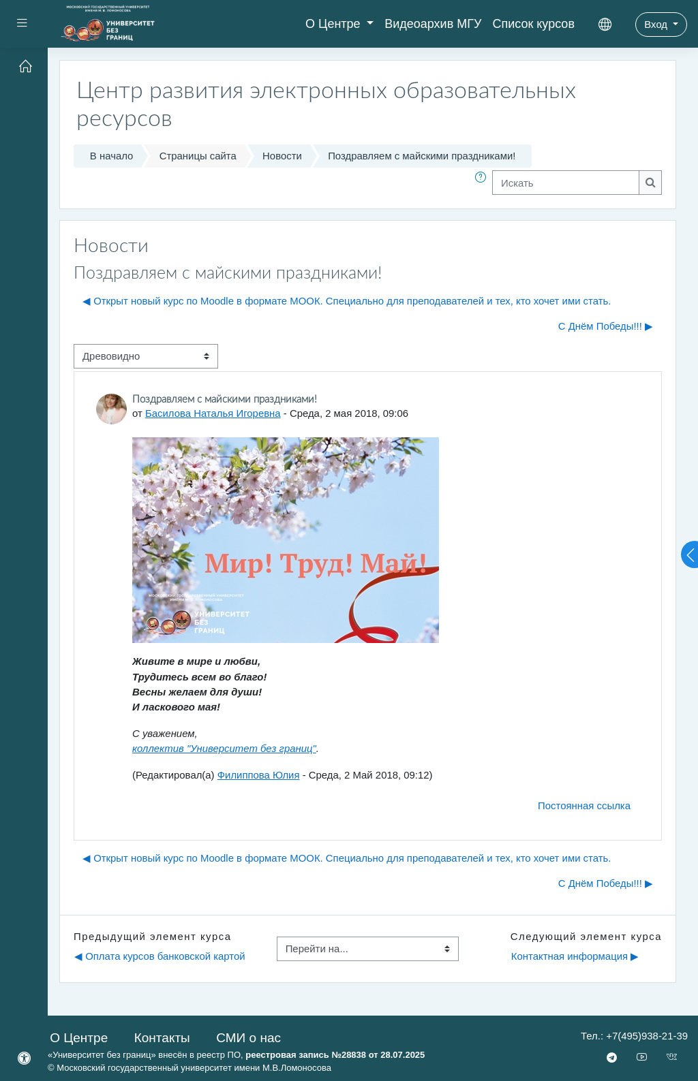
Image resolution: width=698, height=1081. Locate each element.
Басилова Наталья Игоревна (213, 413)
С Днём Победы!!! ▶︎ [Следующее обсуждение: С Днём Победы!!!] (605, 326)
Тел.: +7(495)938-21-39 (634, 1035)
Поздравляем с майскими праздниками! (421, 155)
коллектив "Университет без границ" (224, 748)
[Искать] (565, 182)
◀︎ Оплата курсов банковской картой (159, 956)
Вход (657, 24)
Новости (282, 155)
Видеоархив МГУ (432, 24)
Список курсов (533, 24)
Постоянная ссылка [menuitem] (584, 805)
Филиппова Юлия (258, 775)
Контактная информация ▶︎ (575, 956)
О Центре (334, 24)
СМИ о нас (248, 1038)
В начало (112, 155)
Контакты (162, 1038)
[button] (483, 182)
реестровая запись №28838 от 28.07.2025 (335, 1055)
